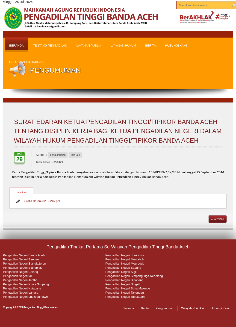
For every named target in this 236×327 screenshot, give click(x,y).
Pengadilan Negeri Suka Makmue (127, 288)
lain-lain (75, 154)
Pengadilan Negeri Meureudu (124, 263)
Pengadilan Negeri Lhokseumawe (25, 296)
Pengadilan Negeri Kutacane (22, 288)
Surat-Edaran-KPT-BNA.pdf (41, 201)
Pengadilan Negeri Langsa (20, 292)
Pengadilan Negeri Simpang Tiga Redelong (134, 276)
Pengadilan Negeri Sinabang (124, 280)
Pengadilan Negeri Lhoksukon (125, 255)
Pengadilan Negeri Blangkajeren (24, 263)
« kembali (217, 219)
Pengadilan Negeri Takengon (124, 292)
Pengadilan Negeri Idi (17, 276)
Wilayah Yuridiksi (192, 308)
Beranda (128, 308)
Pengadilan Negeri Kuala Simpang (26, 284)
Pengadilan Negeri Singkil (122, 284)
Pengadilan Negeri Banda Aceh (24, 255)
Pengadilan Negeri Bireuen (21, 259)
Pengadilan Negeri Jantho (20, 280)
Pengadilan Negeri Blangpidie (22, 267)
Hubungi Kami (220, 308)
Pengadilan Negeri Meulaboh (124, 259)
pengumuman (57, 154)
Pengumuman (165, 308)
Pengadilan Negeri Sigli (120, 272)
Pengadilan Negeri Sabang (123, 267)
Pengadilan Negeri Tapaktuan (125, 296)
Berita (145, 308)
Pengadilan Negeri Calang (20, 272)
